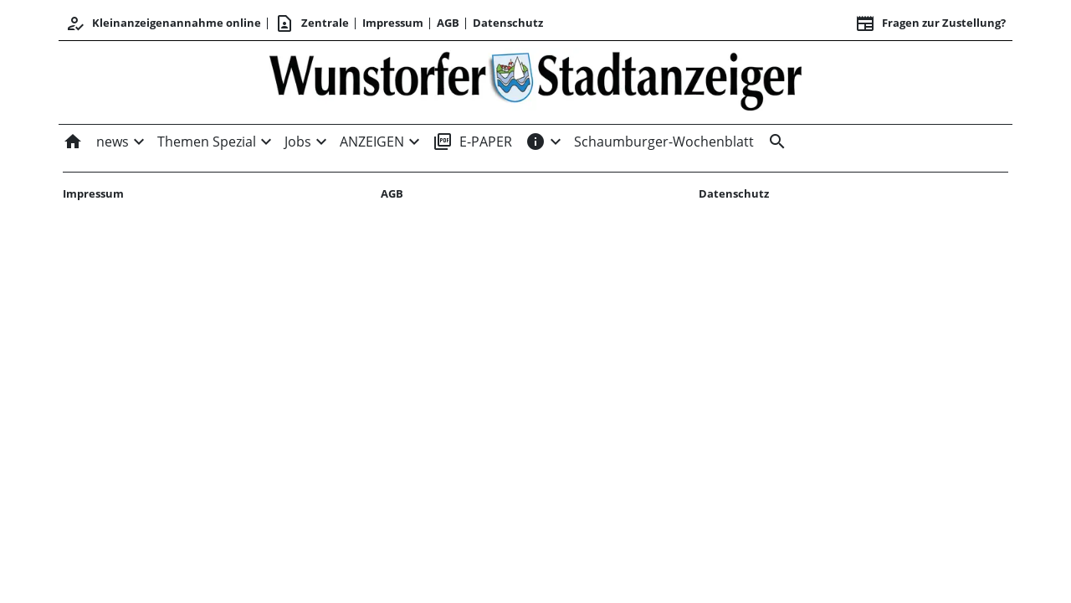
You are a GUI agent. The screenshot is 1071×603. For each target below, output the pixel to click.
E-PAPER (472, 141)
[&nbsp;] (774, 141)
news (112, 141)
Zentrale (311, 23)
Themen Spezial (206, 141)
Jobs (297, 141)
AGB (448, 22)
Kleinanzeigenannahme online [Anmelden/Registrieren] (163, 23)
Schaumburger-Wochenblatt (664, 141)
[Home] (76, 141)
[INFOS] (535, 141)
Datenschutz (508, 22)
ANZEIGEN (372, 141)
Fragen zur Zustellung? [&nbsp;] (930, 23)
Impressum (392, 22)
